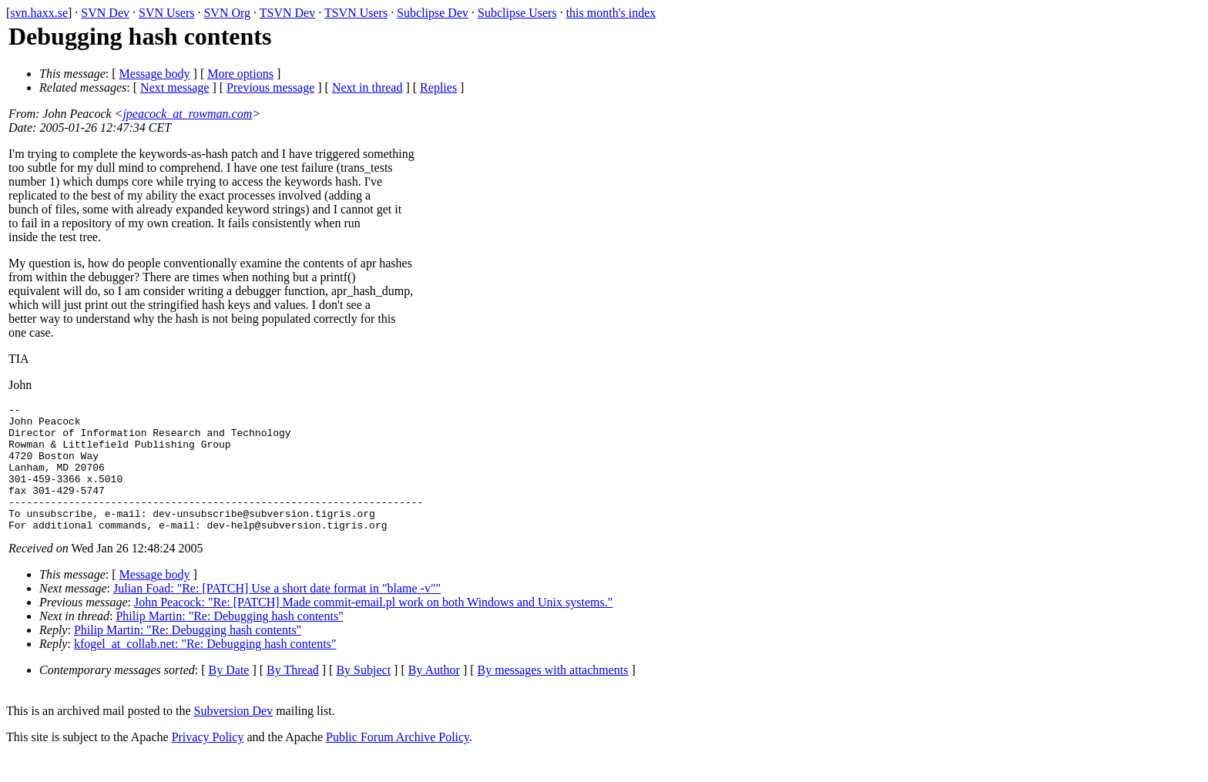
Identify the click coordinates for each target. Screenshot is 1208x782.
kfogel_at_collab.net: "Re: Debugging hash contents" (205, 669)
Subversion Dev (233, 736)
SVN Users (166, 12)
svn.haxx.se (39, 12)
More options (240, 73)
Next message (174, 87)
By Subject (363, 695)
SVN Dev (105, 12)
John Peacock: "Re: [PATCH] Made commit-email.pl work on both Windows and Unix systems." (373, 627)
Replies (438, 87)
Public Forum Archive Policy (397, 762)
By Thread (293, 695)
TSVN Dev (287, 12)
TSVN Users (356, 12)
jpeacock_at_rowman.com (187, 113)
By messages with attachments (553, 695)
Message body (154, 73)
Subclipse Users (517, 12)
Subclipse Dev (432, 12)
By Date (229, 695)
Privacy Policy (208, 762)
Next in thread (367, 87)
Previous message (270, 87)
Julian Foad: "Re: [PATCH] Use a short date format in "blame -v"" (277, 613)
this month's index (611, 12)
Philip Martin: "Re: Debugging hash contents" (229, 641)
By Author (434, 695)
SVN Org (226, 12)
